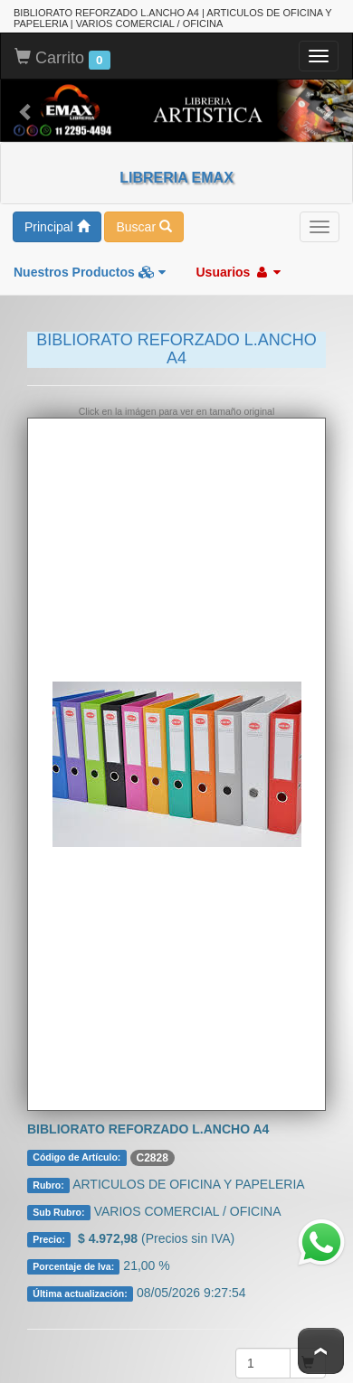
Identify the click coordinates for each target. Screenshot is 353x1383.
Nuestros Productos (90, 270)
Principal (57, 225)
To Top (321, 1351)
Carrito (62, 57)
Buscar (143, 225)
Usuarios (238, 270)
